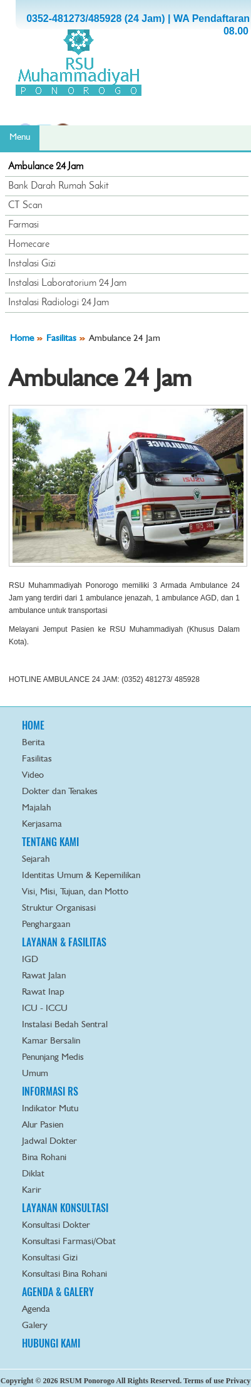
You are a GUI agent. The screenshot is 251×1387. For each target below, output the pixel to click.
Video (33, 775)
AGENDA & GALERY (58, 1292)
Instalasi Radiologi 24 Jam (58, 303)
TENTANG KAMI (50, 842)
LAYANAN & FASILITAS (64, 942)
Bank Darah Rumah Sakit (58, 186)
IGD (30, 960)
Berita (33, 743)
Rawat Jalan (44, 976)
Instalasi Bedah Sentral (65, 1025)
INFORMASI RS (50, 1091)
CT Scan (25, 206)
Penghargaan (46, 924)
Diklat (33, 1174)
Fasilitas (61, 338)
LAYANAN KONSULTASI (65, 1208)
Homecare (28, 244)
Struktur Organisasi (59, 908)
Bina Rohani (44, 1158)
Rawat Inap (43, 992)
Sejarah (36, 859)
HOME (33, 725)
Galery (35, 1326)
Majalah (36, 808)
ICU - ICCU (45, 1008)
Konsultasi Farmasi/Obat (69, 1242)
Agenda (36, 1309)
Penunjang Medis (53, 1057)
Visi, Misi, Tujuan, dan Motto (75, 892)
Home (22, 338)
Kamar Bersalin (51, 1041)
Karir (31, 1190)
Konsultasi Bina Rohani (64, 1274)
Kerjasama (42, 824)
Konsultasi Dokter (56, 1225)
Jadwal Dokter (49, 1141)
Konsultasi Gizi (50, 1258)
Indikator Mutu (50, 1109)
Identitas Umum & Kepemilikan (81, 876)
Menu (19, 137)
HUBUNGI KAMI (51, 1343)
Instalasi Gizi (32, 264)
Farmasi (23, 225)
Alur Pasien (42, 1125)
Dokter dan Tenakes (60, 792)
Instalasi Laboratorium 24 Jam (67, 283)
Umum (35, 1074)
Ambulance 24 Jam (45, 167)
